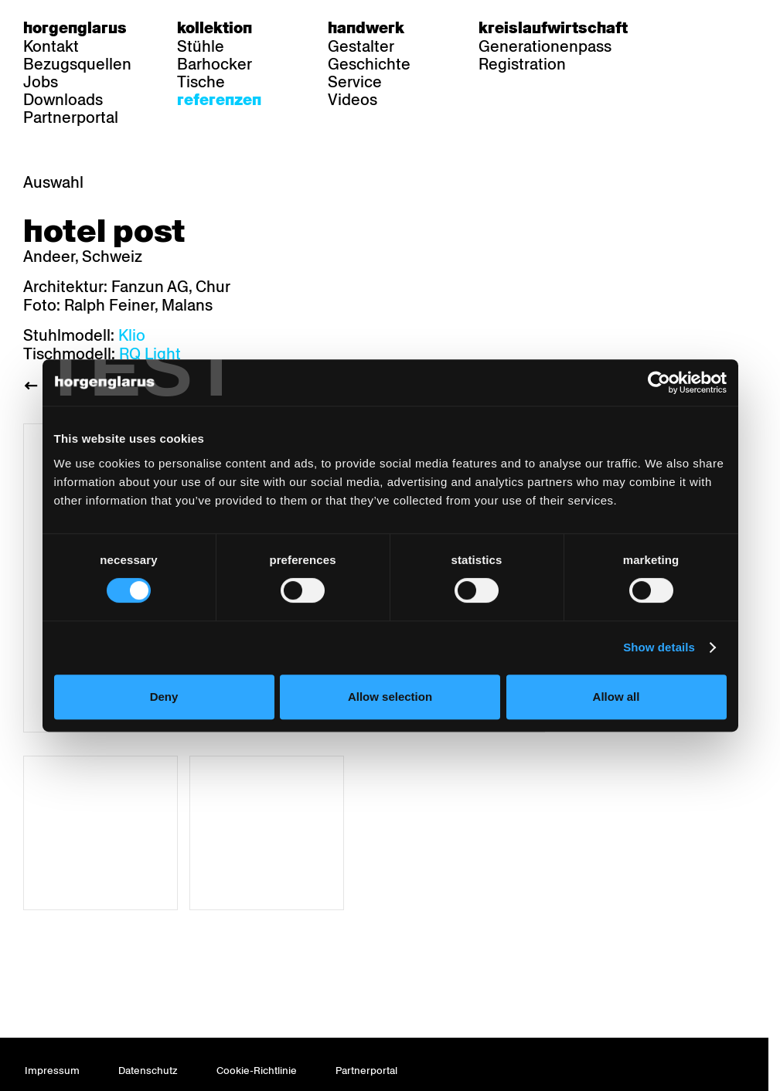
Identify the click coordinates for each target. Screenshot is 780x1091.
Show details (659, 647)
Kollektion (214, 28)
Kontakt (51, 46)
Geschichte (369, 64)
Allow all (616, 696)
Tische (201, 82)
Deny (164, 696)
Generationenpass (545, 46)
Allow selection (390, 696)
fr (718, 28)
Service (355, 82)
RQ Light (150, 354)
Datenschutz (148, 1071)
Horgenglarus (75, 28)
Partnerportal (70, 117)
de (687, 28)
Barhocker (214, 64)
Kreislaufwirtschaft (553, 28)
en (747, 28)
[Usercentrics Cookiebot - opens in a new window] (659, 382)
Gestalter (361, 46)
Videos (352, 99)
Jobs (40, 82)
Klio (131, 335)
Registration (522, 64)
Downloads (63, 99)
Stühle (200, 46)
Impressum (52, 1071)
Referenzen (219, 99)
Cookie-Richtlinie (256, 1071)
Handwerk (366, 28)
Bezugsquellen (77, 64)
